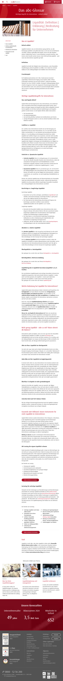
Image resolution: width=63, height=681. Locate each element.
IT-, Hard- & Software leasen (33, 648)
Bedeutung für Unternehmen (11, 49)
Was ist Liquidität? (9, 43)
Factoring (45, 634)
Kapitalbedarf (52, 195)
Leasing (29, 634)
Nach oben (54, 677)
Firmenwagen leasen (31, 646)
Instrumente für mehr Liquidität (10, 52)
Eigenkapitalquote (53, 221)
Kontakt (56, 635)
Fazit (6, 55)
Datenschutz (45, 655)
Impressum (45, 657)
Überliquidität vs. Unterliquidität (51, 253)
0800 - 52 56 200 (13, 671)
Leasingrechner (30, 636)
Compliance (29, 655)
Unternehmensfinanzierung (48, 493)
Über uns (29, 653)
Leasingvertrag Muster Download (31, 641)
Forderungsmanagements (44, 498)
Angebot (56, 638)
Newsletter (29, 661)
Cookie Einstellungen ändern (49, 663)
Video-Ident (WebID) (47, 644)
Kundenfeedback (46, 661)
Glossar (9, 5)
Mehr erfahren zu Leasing (30, 480)
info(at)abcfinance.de (11, 676)
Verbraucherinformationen (48, 653)
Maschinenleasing (31, 644)
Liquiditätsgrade (47, 280)
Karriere (28, 657)
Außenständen (53, 491)
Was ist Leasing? (30, 638)
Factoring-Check (46, 638)
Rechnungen (48, 335)
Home (3, 5)
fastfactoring (46, 636)
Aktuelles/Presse (30, 659)
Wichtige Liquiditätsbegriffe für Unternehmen (11, 46)
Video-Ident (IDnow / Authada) (50, 645)
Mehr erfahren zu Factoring (30, 532)
